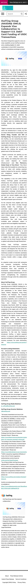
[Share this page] (26, 13)
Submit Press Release (8, 579)
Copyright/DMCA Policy (9, 582)
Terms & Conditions (20, 579)
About (7, 576)
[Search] (13, 14)
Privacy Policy (22, 582)
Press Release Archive (16, 576)
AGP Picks (4, 2)
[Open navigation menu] (2, 13)
